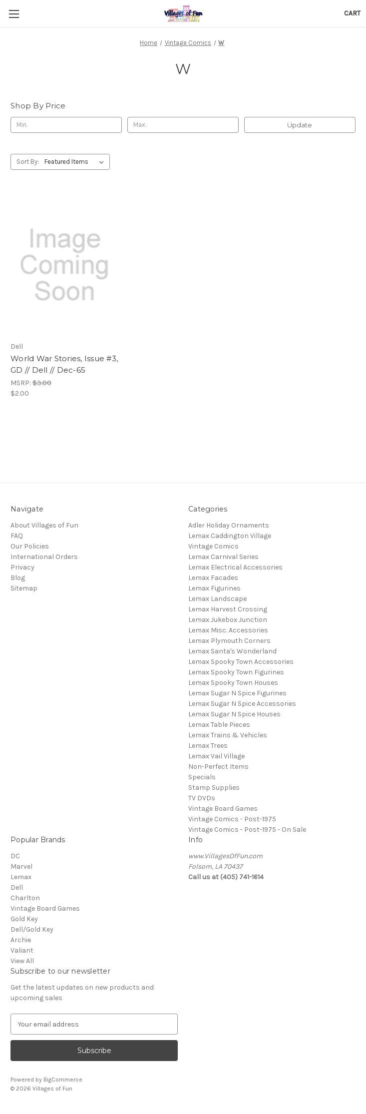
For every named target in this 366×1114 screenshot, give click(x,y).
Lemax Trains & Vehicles (227, 735)
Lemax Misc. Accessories (228, 630)
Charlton (25, 898)
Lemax (20, 877)
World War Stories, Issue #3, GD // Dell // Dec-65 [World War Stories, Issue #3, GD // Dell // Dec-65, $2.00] (64, 364)
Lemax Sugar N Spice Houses (234, 714)
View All (22, 961)
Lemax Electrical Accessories (235, 567)
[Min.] (66, 125)
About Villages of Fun (44, 525)
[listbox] (76, 161)
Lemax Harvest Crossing (227, 609)
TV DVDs (201, 798)
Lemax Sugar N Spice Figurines (237, 693)
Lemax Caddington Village (229, 536)
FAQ (16, 536)
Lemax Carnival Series (223, 557)
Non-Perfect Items (218, 766)
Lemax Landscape (217, 598)
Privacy (22, 567)
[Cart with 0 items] (352, 13)
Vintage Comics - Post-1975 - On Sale (247, 829)
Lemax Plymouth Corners (229, 640)
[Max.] (183, 125)
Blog (17, 577)
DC (15, 856)
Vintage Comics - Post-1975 (232, 819)
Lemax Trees (208, 745)
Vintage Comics (213, 546)
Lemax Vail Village (216, 756)
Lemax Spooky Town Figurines (236, 672)
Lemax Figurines (214, 588)
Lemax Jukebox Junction (227, 619)
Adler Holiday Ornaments (228, 525)
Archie (20, 940)
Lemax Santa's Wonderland (232, 651)
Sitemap (23, 588)
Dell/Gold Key (31, 929)
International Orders (44, 557)
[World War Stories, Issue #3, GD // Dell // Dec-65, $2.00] (64, 265)
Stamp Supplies (214, 787)
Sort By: (27, 161)
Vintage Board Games (223, 808)
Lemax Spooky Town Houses (233, 682)
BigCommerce (62, 1079)
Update (299, 125)
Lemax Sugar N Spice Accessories (242, 703)
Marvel (21, 866)
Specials (202, 777)
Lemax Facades (213, 577)
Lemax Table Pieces (219, 724)
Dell (16, 887)
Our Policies (29, 546)
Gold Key (24, 919)
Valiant (21, 950)
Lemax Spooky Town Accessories (241, 661)
